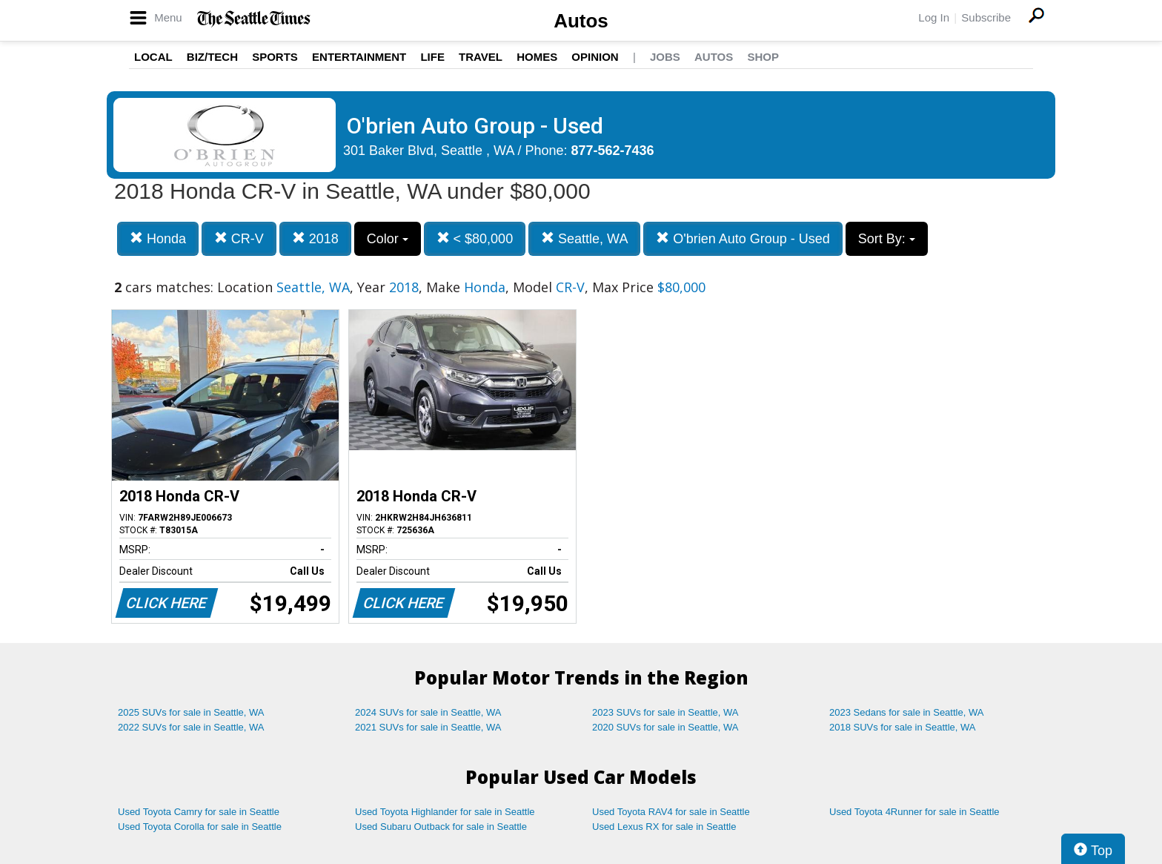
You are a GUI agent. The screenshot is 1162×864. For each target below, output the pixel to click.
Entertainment (359, 56)
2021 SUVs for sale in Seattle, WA (428, 727)
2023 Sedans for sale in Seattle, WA (906, 712)
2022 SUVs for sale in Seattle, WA (191, 727)
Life (432, 56)
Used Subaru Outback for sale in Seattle (441, 826)
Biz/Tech (212, 56)
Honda (158, 238)
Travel (480, 56)
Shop (763, 56)
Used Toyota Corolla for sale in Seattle (200, 826)
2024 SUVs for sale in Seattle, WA (428, 712)
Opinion (594, 56)
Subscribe (986, 17)
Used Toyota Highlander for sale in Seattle (445, 811)
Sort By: (886, 238)
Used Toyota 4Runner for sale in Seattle (914, 811)
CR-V (239, 238)
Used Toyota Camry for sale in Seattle (198, 811)
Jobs (665, 56)
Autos (581, 21)
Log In (933, 17)
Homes (537, 56)
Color (387, 238)
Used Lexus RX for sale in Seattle (664, 826)
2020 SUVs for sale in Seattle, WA (665, 727)
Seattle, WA (584, 238)
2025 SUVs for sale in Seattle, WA (191, 712)
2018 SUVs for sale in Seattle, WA (902, 727)
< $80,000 (475, 238)
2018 (315, 238)
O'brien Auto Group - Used (743, 238)
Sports (275, 56)
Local (153, 56)
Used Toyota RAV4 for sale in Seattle (671, 811)
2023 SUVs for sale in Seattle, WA (665, 712)
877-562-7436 (612, 150)
